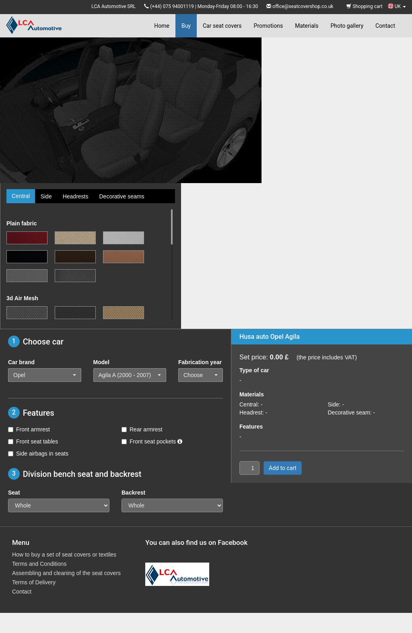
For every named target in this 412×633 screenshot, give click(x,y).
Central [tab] (21, 196)
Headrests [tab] (76, 196)
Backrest (133, 492)
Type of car (254, 370)
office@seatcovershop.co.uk (302, 6)
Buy (186, 26)
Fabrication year (200, 362)
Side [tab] (46, 196)
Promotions (268, 26)
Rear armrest (142, 429)
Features (251, 426)
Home (161, 26)
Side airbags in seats (38, 453)
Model (101, 362)
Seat (14, 492)
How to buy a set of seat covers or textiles (64, 554)
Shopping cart (364, 6)
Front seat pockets (152, 441)
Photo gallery (346, 26)
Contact (385, 26)
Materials (306, 26)
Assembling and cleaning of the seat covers (66, 573)
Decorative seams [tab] (121, 196)
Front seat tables (33, 441)
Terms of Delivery (34, 582)
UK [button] (397, 6)
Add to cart (283, 468)
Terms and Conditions (39, 564)
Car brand (21, 362)
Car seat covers (222, 26)
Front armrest (29, 429)
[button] (44, 375)
